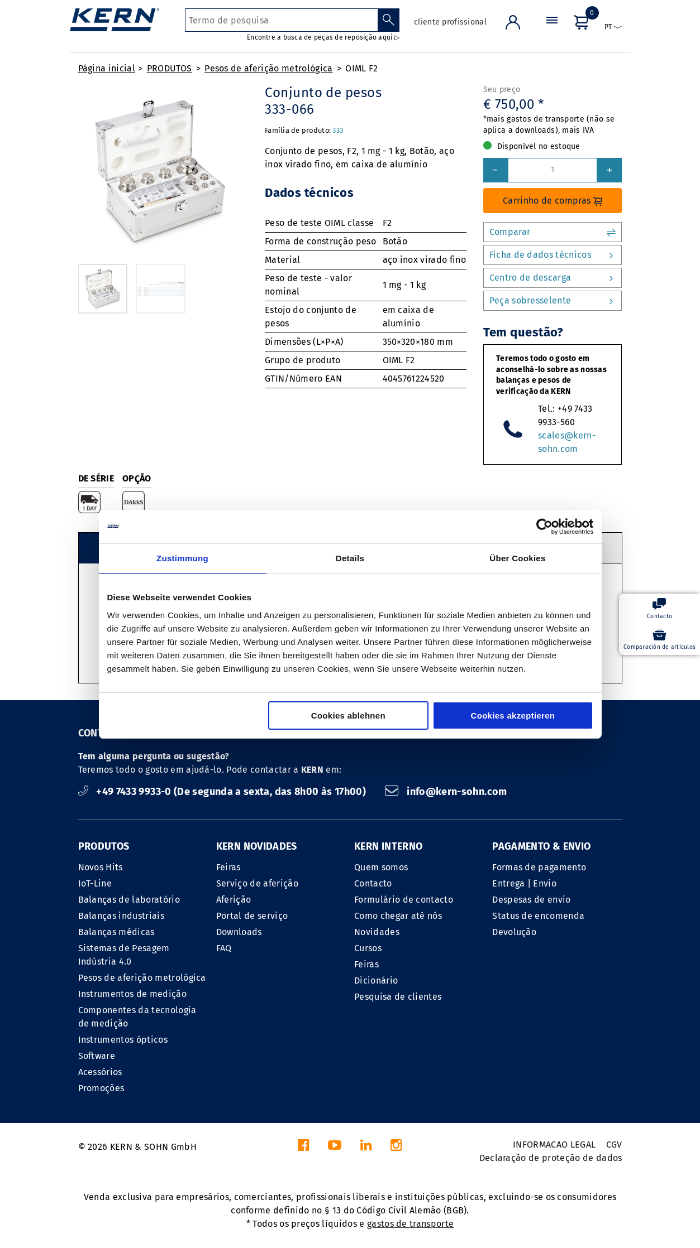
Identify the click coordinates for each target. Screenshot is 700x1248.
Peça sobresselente (552, 300)
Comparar (552, 232)
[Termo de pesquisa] (281, 20)
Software (97, 1056)
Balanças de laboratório (129, 899)
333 (337, 130)
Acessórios (100, 1072)
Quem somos (381, 867)
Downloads (239, 932)
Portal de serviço (252, 915)
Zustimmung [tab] (182, 558)
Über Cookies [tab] (517, 558)
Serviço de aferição (257, 883)
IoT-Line (95, 883)
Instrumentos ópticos (123, 1039)
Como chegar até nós (398, 915)
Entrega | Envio (524, 883)
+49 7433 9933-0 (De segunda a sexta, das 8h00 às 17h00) (223, 792)
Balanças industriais (121, 915)
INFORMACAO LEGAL (554, 1144)
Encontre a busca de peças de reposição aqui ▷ (323, 37)
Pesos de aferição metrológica (268, 68)
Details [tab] (350, 558)
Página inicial (106, 68)
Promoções (101, 1088)
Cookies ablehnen (348, 715)
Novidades (376, 932)
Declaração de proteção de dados (550, 1158)
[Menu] (552, 30)
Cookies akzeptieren (513, 715)
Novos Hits (100, 867)
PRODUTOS (169, 68)
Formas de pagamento (539, 867)
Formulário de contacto (403, 899)
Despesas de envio (531, 899)
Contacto (373, 883)
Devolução (514, 932)
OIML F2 (361, 68)
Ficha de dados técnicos (552, 255)
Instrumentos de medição (132, 994)
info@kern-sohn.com (446, 792)
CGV (614, 1144)
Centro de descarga (552, 278)
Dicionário (376, 980)
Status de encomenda (538, 915)
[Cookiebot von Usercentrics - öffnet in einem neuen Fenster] (544, 526)
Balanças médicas (116, 932)
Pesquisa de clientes (397, 996)
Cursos (368, 948)
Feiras (228, 867)
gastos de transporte (410, 1223)
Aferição (233, 899)
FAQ (224, 948)
